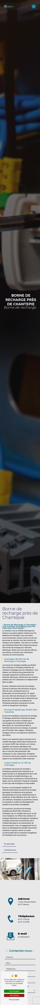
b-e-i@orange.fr (24, 937)
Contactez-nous (10, 850)
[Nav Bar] (34, 6)
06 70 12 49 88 (23, 922)
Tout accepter (14, 991)
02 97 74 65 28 (23, 919)
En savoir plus (9, 844)
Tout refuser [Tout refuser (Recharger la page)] (14, 995)
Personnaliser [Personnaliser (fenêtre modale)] (14, 1000)
